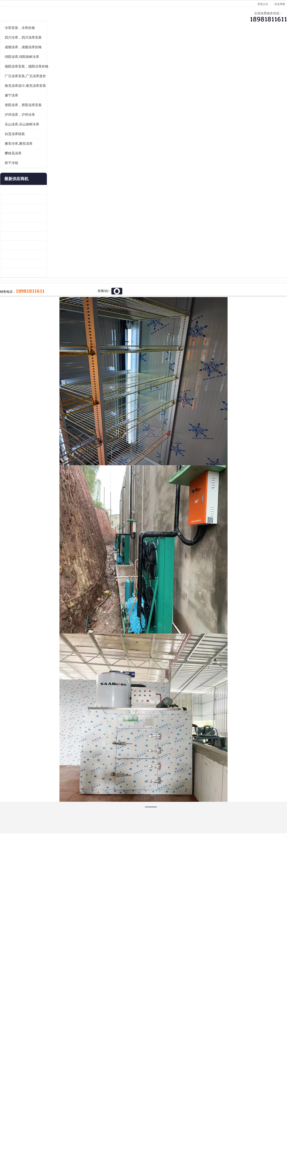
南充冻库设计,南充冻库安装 (34, 141)
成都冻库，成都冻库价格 (32, 102)
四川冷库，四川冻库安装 (32, 93)
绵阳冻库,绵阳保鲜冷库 (31, 112)
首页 (28, 55)
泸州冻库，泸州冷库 (29, 170)
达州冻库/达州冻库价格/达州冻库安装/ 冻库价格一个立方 (103, 1070)
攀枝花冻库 (22, 208)
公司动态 (180, 44)
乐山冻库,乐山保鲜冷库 (31, 179)
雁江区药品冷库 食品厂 (27, 273)
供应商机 (66, 44)
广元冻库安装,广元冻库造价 (34, 131)
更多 (50, 234)
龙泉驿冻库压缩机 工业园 (29, 254)
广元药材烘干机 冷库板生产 (30, 328)
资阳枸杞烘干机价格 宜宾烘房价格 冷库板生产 (32, 291)
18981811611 (188, 145)
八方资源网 (47, 1126)
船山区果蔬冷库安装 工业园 (30, 282)
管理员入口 (77, 1126)
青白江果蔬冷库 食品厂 (27, 245)
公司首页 (28, 44)
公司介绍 (142, 44)
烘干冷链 (20, 218)
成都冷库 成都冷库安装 (35, 1070)
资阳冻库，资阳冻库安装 (32, 160)
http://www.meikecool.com (84, 951)
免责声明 (61, 1126)
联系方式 (257, 44)
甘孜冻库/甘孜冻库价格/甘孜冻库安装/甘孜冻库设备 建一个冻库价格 (165, 1070)
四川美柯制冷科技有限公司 (39, 1120)
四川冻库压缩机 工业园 (27, 309)
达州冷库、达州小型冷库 (67, 55)
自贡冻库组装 (24, 189)
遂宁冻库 (20, 151)
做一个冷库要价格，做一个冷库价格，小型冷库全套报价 (211, 1070)
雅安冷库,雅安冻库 (27, 199)
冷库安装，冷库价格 (29, 83)
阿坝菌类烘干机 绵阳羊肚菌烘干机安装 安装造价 (32, 319)
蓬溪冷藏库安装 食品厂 (27, 300)
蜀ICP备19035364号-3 (65, 1114)
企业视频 (104, 44)
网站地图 (91, 1126)
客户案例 (218, 44)
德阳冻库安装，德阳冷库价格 (35, 122)
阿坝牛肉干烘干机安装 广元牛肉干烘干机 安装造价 (32, 263)
